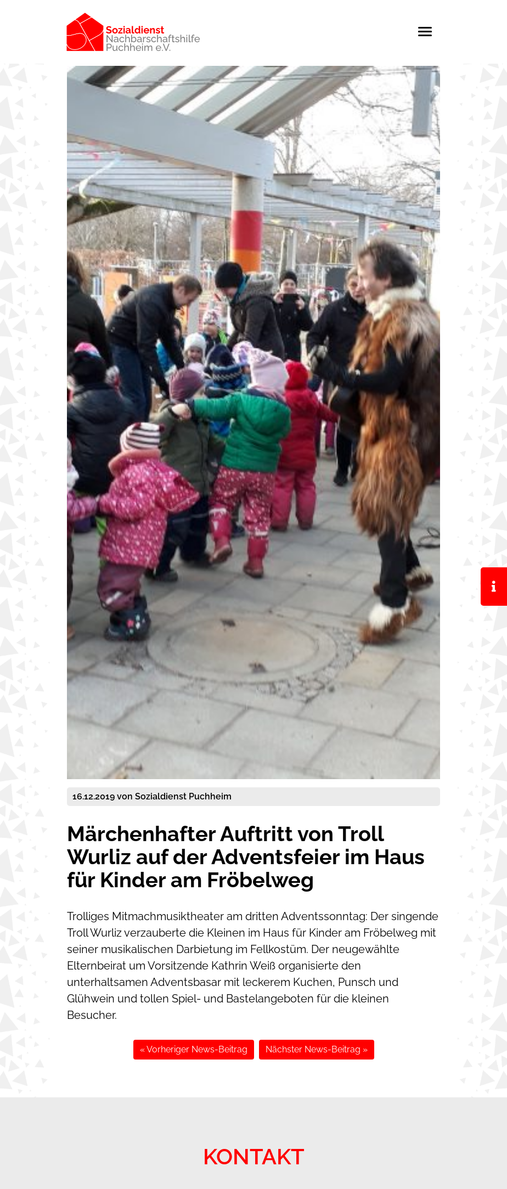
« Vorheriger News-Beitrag (193, 1049)
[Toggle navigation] (430, 31)
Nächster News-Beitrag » (317, 1049)
